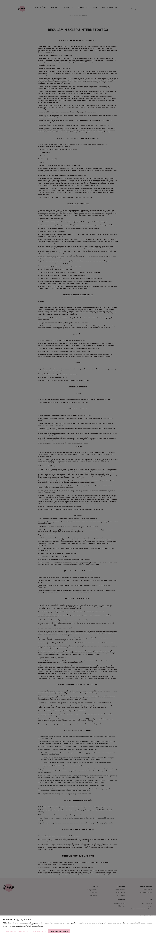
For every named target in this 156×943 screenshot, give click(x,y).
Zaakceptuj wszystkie (59, 931)
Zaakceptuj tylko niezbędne (16, 931)
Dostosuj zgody (39, 931)
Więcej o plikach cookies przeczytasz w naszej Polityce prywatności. (23, 927)
